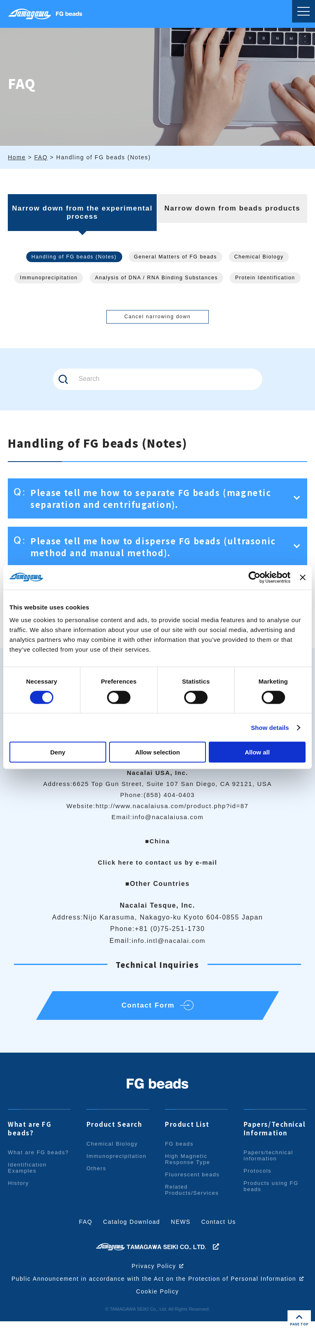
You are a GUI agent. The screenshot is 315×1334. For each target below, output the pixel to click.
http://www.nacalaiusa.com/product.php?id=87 (172, 807)
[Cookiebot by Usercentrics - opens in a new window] (254, 577)
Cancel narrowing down (157, 318)
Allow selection (157, 752)
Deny (57, 752)
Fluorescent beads (192, 1181)
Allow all (257, 752)
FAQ (85, 1228)
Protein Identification (268, 278)
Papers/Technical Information (275, 1134)
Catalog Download (131, 1228)
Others (97, 1174)
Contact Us (218, 1228)
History (18, 1189)
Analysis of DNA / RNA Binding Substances (156, 278)
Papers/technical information (269, 1161)
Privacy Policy (154, 1272)
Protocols (258, 1177)
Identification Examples (27, 1174)
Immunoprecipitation (46, 278)
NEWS (181, 1228)
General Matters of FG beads (176, 257)
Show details (270, 727)
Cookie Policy (157, 1304)
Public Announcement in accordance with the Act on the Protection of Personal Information (157, 1288)
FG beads (179, 1150)
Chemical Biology (261, 257)
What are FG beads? (30, 1134)
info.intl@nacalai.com (168, 942)
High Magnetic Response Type (187, 1165)
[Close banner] (303, 577)
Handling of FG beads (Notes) (72, 257)
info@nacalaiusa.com (168, 818)
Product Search (114, 1130)
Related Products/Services (192, 1196)
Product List (187, 1130)
